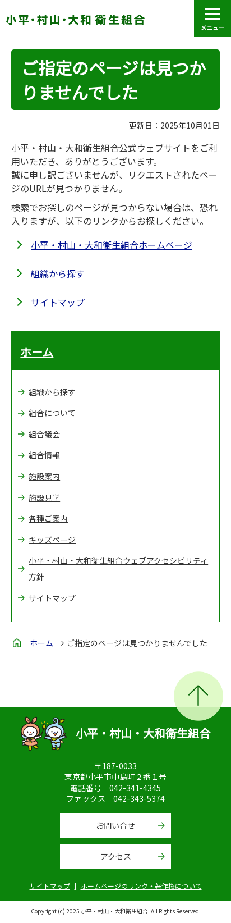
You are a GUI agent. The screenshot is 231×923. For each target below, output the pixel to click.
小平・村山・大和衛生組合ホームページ (111, 245)
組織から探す (58, 273)
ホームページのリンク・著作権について (141, 885)
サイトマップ (58, 302)
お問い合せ (115, 825)
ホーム (36, 352)
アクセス (115, 856)
